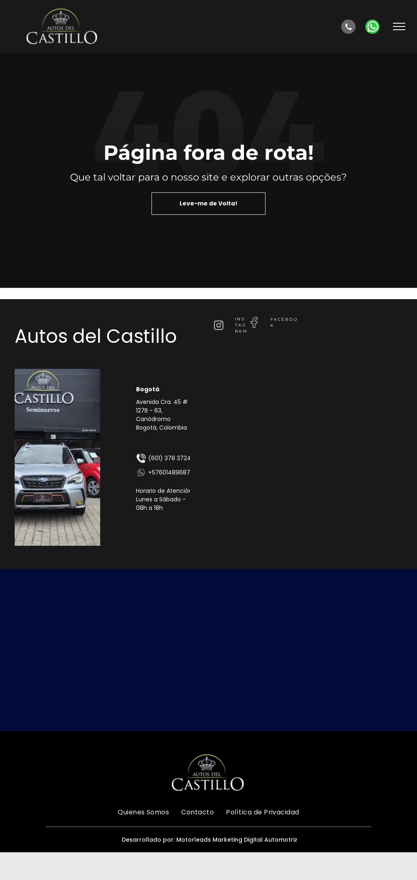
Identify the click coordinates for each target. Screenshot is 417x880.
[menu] (399, 26)
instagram (241, 325)
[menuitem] (143, 812)
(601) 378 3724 (163, 458)
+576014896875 (164, 473)
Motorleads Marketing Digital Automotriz (236, 840)
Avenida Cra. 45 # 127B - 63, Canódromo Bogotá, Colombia (162, 415)
